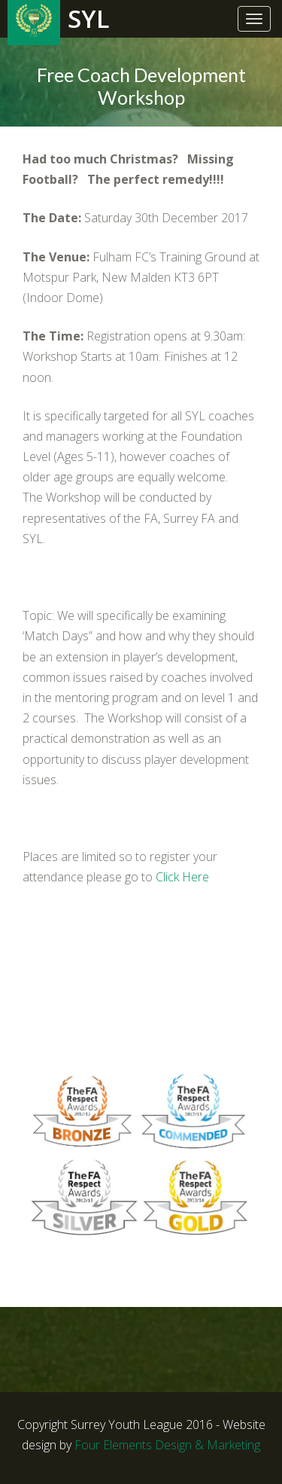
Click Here (182, 877)
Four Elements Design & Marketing (167, 1445)
